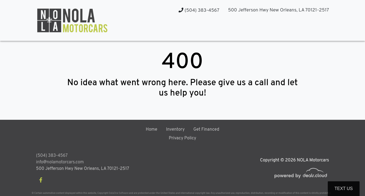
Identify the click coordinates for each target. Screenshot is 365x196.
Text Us (344, 188)
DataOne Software (118, 193)
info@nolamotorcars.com (60, 162)
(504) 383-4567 (199, 10)
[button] (275, 30)
